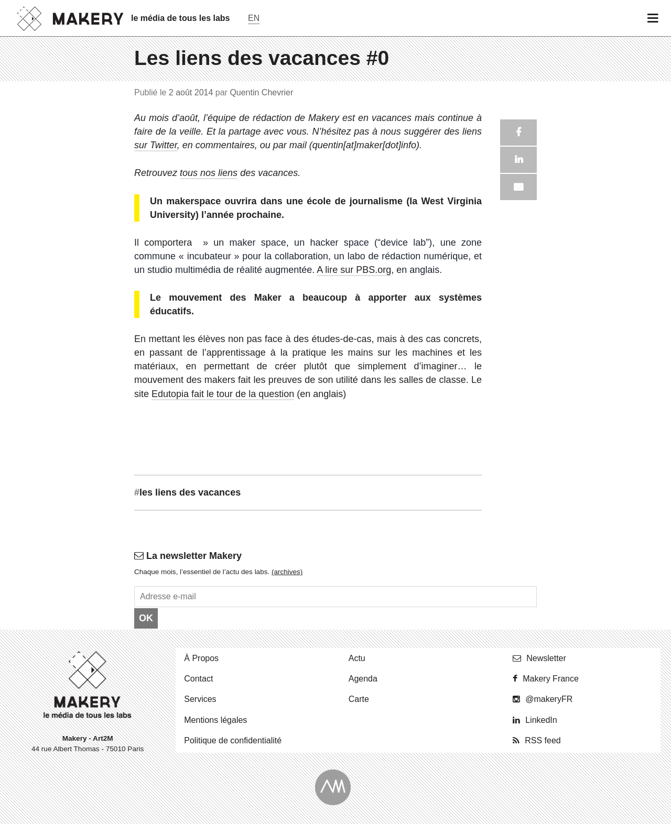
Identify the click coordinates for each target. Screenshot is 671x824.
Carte (359, 699)
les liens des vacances (187, 492)
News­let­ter (546, 658)
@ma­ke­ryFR (548, 699)
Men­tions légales (215, 720)
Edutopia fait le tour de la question (222, 394)
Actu (357, 658)
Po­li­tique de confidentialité (233, 740)
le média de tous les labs (180, 18)
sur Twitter (155, 145)
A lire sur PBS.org (354, 270)
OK (146, 618)
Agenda (363, 678)
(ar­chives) (287, 572)
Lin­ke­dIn (541, 720)
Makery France (551, 678)
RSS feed (542, 740)
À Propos (201, 658)
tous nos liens (208, 173)
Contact (198, 678)
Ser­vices (200, 699)
